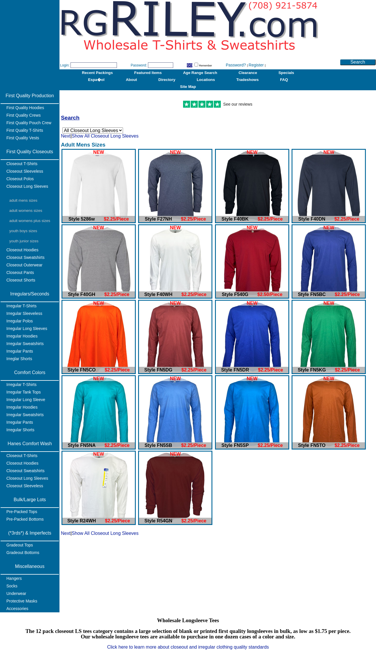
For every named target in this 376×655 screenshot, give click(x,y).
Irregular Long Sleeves (26, 328)
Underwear (16, 593)
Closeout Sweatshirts (25, 257)
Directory (167, 79)
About (131, 79)
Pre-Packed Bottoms (25, 519)
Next (65, 135)
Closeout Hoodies (22, 250)
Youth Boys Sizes (23, 231)
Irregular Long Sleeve (25, 399)
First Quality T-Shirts (24, 130)
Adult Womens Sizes (25, 210)
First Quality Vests (22, 138)
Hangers (14, 578)
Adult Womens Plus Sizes (29, 221)
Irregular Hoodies (21, 336)
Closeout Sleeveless (24, 171)
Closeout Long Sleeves (27, 186)
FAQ (284, 79)
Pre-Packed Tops (21, 511)
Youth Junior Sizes (23, 241)
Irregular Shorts (20, 429)
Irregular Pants (19, 351)
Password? (236, 65)
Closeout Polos (20, 178)
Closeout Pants (20, 272)
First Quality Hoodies (25, 107)
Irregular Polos (19, 321)
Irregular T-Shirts (21, 306)
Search (357, 61)
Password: (139, 65)
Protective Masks (21, 601)
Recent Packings (97, 73)
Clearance (247, 73)
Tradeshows (247, 79)
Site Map (188, 86)
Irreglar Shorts (19, 358)
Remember (203, 65)
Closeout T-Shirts (21, 163)
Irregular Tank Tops (23, 392)
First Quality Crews (23, 115)
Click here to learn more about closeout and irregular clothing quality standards (188, 647)
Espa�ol (96, 79)
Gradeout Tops (19, 545)
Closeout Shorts (20, 280)
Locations (206, 79)
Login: (65, 65)
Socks (11, 586)
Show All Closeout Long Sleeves (105, 135)
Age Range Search (200, 73)
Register (257, 65)
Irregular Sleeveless (24, 313)
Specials (286, 73)
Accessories (17, 608)
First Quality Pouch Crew (28, 122)
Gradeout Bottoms (22, 552)
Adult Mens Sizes (23, 200)
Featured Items (148, 73)
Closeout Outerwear (24, 265)
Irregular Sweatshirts (25, 343)
